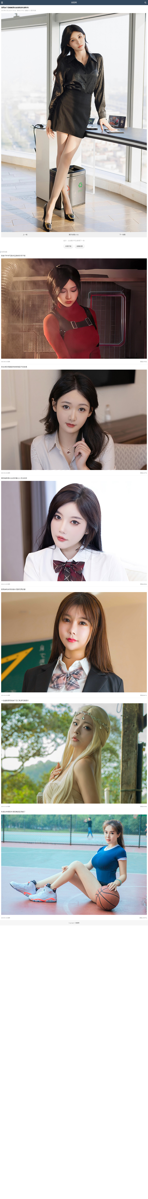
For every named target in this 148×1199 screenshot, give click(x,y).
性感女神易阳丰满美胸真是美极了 (13, 812)
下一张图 (122, 234)
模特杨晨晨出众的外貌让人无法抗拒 (14, 478)
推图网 (74, 2)
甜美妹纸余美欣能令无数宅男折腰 (13, 589)
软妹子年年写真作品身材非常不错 (13, 256)
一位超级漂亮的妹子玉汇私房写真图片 (15, 700)
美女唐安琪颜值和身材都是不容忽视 (14, 367)
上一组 (25, 234)
